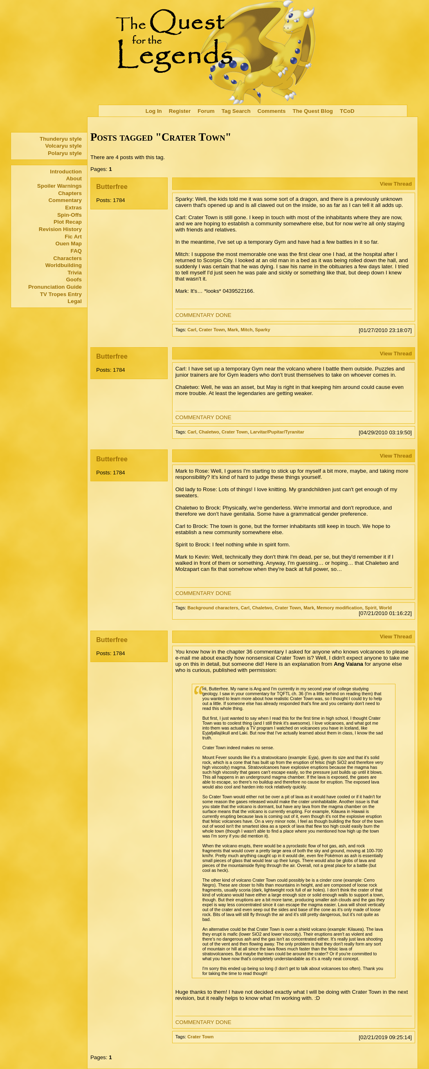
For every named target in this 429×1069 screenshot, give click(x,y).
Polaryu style (65, 153)
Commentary (64, 200)
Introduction (66, 171)
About (74, 178)
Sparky (262, 329)
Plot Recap (68, 222)
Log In (154, 111)
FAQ (76, 251)
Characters (67, 258)
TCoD (347, 111)
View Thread (396, 184)
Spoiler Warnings (59, 186)
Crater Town (212, 329)
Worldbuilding (63, 265)
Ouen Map (69, 243)
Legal (74, 301)
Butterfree (111, 186)
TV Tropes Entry (61, 294)
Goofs (74, 279)
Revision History (60, 229)
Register (180, 111)
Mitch (246, 329)
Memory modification (339, 607)
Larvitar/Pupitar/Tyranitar (277, 431)
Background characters (212, 607)
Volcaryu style (63, 146)
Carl (191, 329)
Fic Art (73, 237)
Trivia (74, 272)
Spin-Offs (69, 215)
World (385, 607)
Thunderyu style (61, 139)
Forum (206, 111)
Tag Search (236, 111)
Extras (73, 207)
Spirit (370, 607)
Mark (232, 329)
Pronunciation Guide (55, 287)
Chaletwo (209, 431)
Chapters (70, 193)
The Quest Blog (312, 111)
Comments (272, 111)
